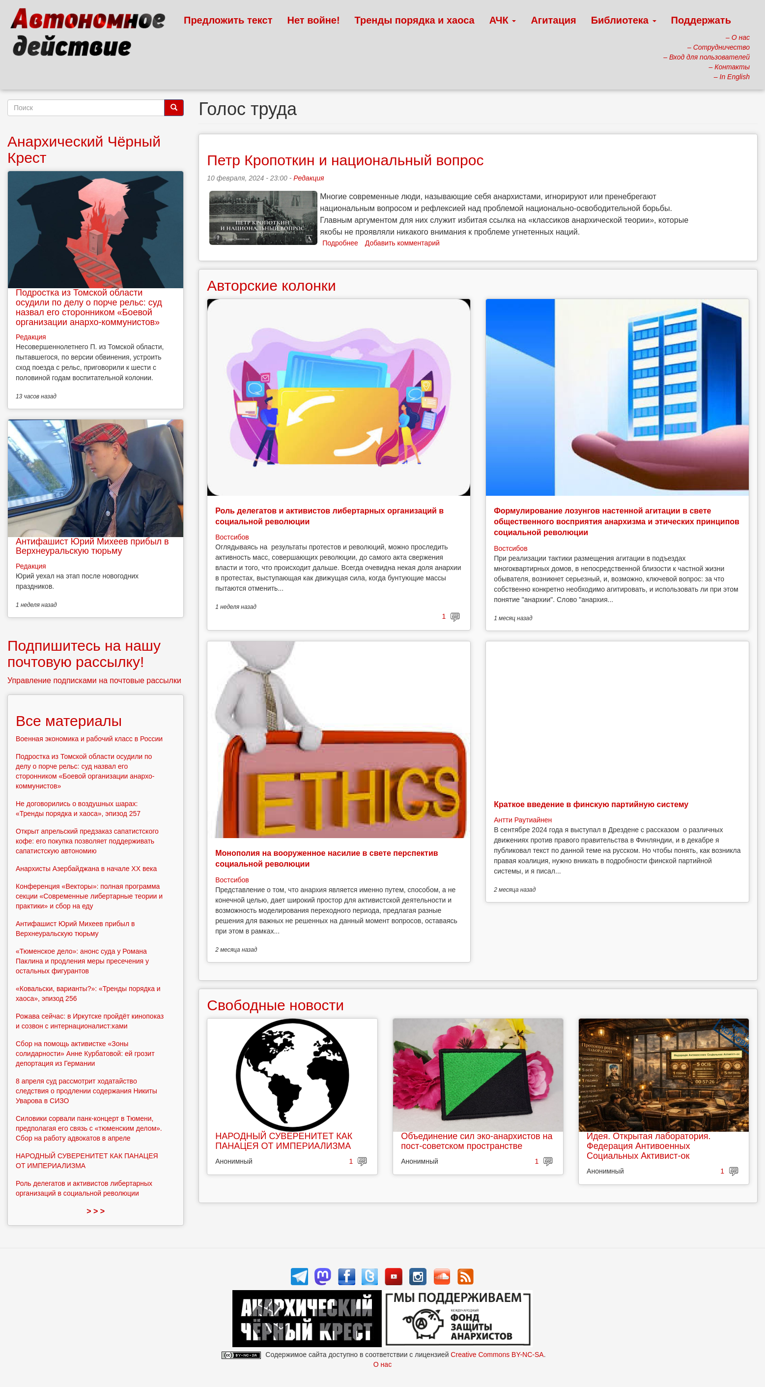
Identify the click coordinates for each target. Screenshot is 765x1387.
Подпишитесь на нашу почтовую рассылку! (84, 653)
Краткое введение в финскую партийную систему (591, 804)
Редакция (308, 178)
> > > (95, 1211)
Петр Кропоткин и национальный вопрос (345, 160)
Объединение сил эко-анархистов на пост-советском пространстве (476, 1141)
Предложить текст (228, 20)
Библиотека (623, 20)
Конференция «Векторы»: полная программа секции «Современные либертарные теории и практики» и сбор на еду (89, 896)
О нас (382, 1364)
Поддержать (701, 20)
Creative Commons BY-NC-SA (497, 1354)
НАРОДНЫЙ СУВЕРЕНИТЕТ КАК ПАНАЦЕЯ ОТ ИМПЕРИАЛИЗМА (283, 1141)
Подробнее (340, 243)
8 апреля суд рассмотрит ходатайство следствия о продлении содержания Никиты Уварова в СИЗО (86, 1091)
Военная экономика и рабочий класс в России (89, 739)
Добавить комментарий (402, 243)
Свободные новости (275, 1005)
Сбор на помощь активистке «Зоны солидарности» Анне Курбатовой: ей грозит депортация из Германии (85, 1053)
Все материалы (69, 721)
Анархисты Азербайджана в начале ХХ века (86, 869)
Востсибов (232, 537)
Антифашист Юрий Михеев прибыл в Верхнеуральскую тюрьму (92, 546)
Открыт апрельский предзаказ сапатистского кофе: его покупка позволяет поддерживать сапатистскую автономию (87, 841)
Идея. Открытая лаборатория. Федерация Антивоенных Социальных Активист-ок (648, 1146)
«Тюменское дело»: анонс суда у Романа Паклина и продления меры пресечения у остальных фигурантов (82, 961)
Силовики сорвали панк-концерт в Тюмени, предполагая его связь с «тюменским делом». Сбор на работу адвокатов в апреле (89, 1128)
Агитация (553, 20)
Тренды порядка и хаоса (415, 20)
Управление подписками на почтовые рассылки (94, 680)
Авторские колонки (271, 285)
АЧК (502, 20)
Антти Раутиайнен (523, 820)
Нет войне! (313, 20)
